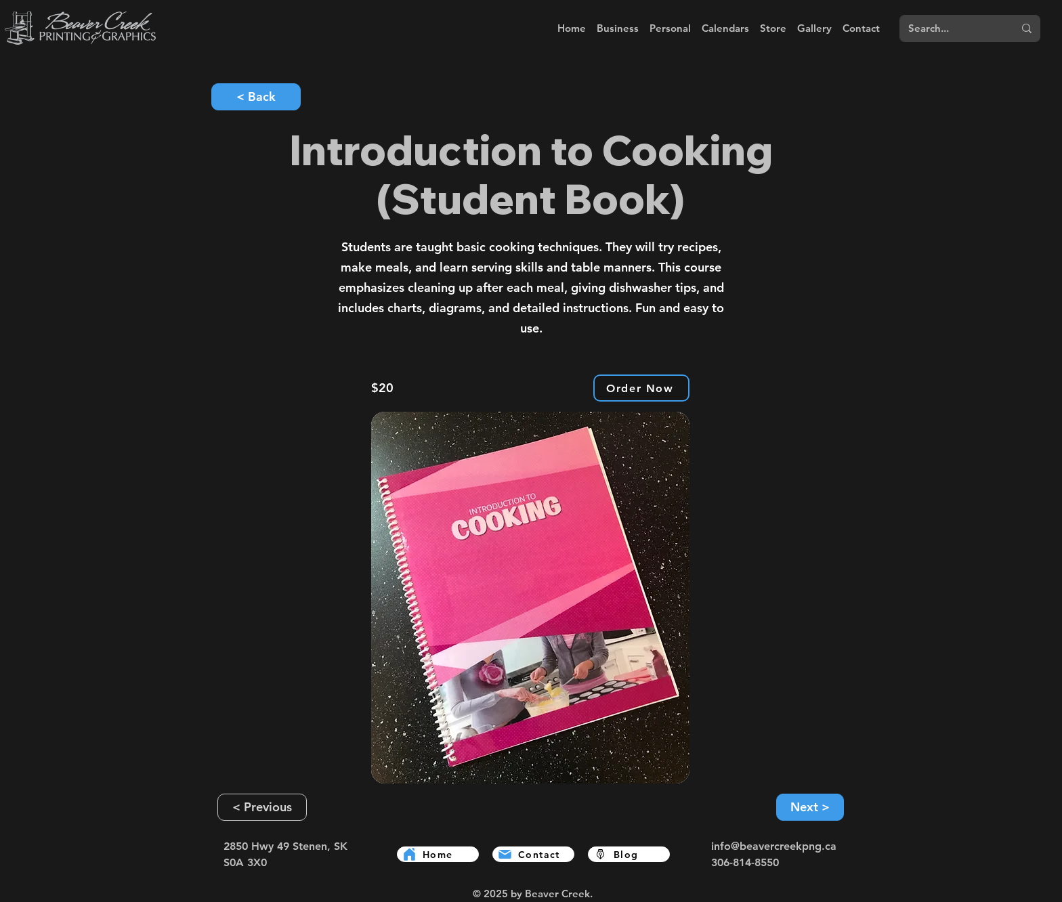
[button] (617, 28)
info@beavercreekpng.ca (773, 846)
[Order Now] (641, 388)
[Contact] (533, 854)
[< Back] (256, 96)
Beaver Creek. (559, 893)
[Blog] (629, 854)
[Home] (438, 854)
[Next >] (810, 807)
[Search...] (946, 28)
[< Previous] (262, 807)
